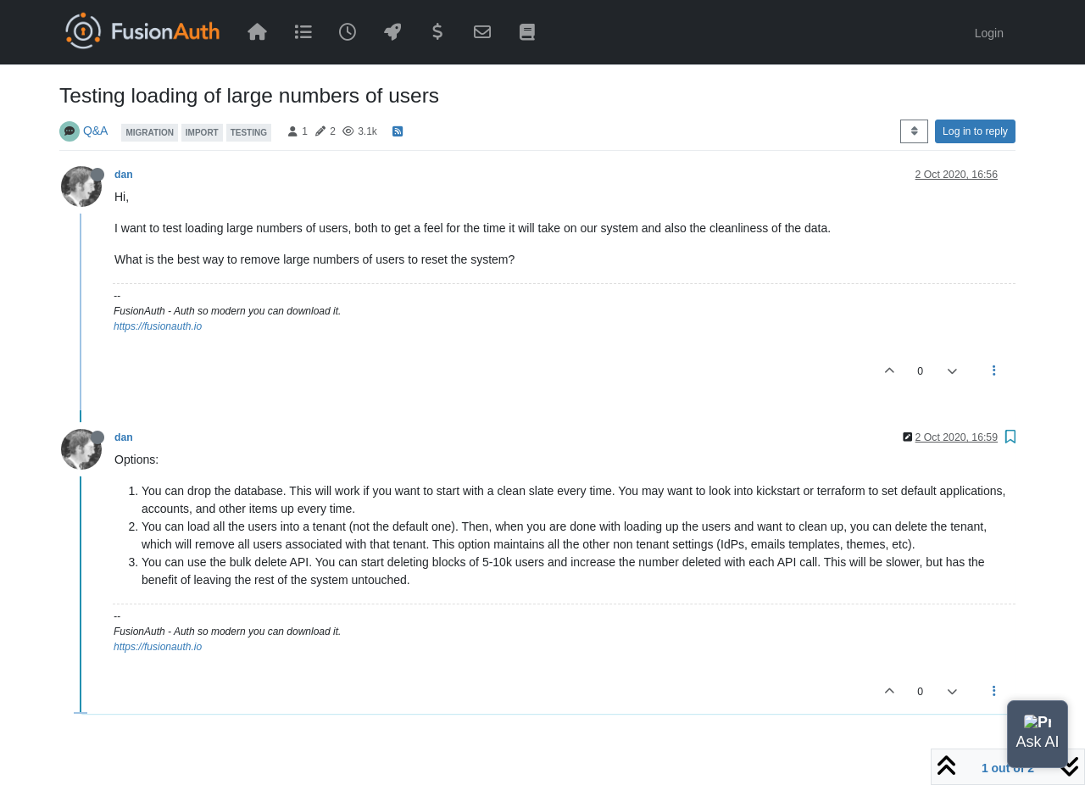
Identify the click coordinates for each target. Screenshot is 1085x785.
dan (123, 175)
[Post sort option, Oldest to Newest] (914, 131)
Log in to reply (975, 131)
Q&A (95, 130)
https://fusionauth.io (158, 326)
